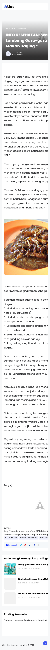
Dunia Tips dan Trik (29, 538)
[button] (38, 545)
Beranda (9, 28)
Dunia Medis (21, 28)
